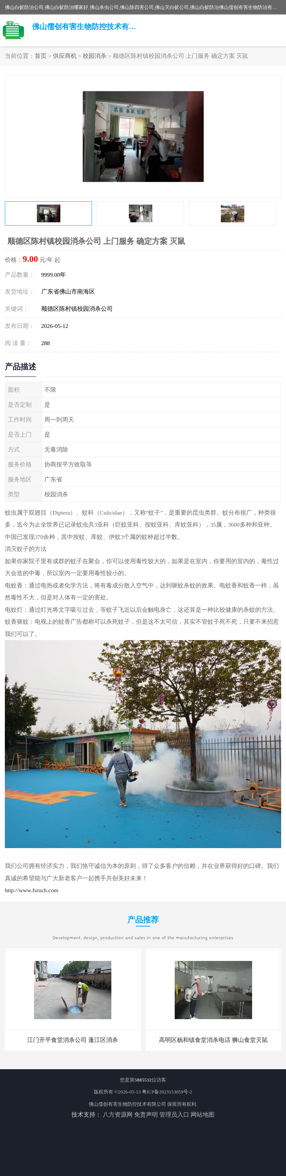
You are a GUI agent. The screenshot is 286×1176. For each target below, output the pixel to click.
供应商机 (65, 56)
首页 (41, 56)
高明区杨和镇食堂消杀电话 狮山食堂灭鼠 (213, 1040)
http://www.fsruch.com (31, 890)
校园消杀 (95, 56)
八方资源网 (118, 1114)
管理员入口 (174, 1114)
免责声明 (146, 1114)
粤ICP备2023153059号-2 (167, 1092)
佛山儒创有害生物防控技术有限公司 (127, 1104)
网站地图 (202, 1114)
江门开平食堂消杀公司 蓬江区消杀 (72, 1040)
